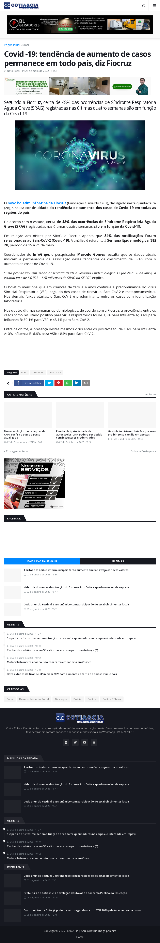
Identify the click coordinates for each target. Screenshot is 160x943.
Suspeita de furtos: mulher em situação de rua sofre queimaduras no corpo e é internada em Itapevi (71, 638)
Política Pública (112, 699)
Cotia (10, 699)
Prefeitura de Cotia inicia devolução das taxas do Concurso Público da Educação (75, 893)
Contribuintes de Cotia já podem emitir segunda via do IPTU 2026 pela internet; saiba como (82, 910)
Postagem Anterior (17, 451)
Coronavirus (38, 372)
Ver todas (150, 394)
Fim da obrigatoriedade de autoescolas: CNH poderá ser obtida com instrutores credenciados (79, 434)
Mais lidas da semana (42, 561)
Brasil (25, 45)
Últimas (118, 561)
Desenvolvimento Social (34, 699)
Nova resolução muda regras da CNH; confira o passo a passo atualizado (25, 434)
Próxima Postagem (142, 451)
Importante (55, 372)
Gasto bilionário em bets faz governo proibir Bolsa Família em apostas (132, 433)
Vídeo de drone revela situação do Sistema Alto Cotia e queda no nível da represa (76, 587)
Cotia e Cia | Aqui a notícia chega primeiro (90, 931)
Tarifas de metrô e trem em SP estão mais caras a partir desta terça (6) (52, 650)
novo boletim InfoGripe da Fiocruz (36, 203)
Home (80, 937)
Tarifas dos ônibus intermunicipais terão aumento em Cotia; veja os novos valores (76, 570)
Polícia (77, 699)
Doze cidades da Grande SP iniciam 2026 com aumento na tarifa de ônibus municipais (62, 674)
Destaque (61, 699)
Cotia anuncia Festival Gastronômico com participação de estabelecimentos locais (76, 604)
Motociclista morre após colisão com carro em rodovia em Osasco (49, 662)
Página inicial (12, 45)
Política (92, 699)
